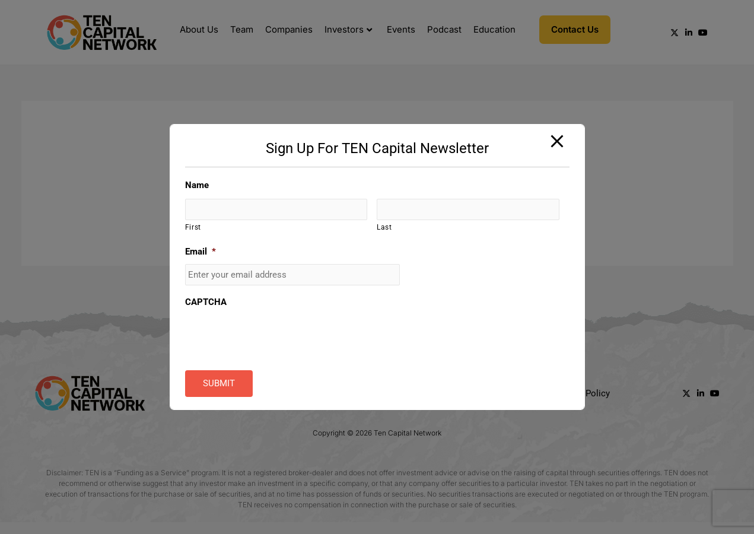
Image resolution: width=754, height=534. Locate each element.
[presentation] (275, 338)
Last (384, 228)
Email (200, 251)
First (193, 228)
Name (197, 185)
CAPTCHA (206, 302)
